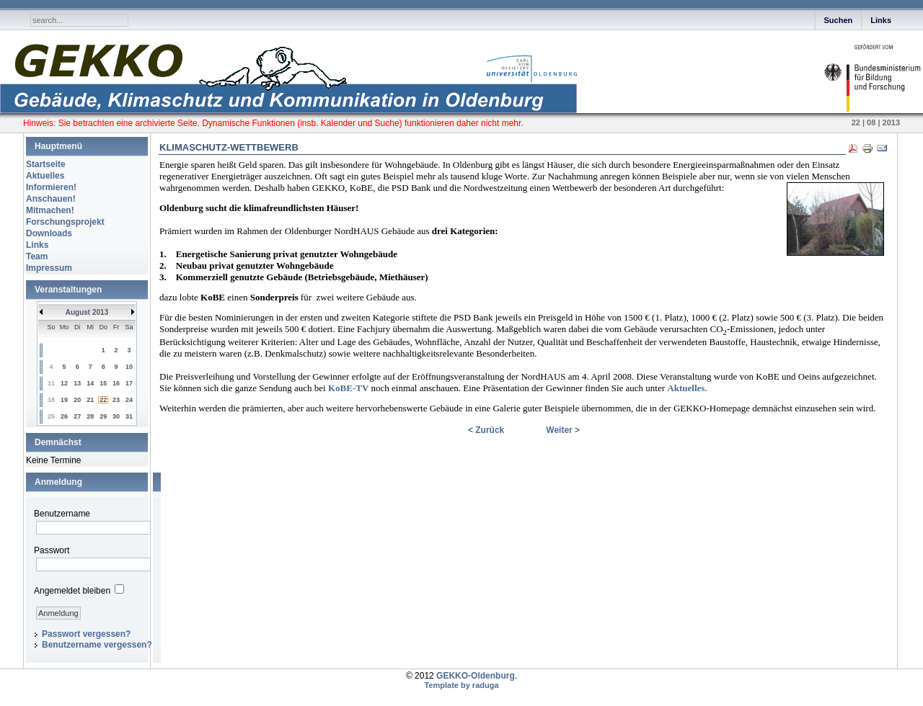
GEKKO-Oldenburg (475, 676)
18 (51, 399)
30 (116, 416)
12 (64, 383)
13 (77, 383)
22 (103, 399)
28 (90, 416)
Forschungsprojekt (65, 222)
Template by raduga (461, 685)
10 (129, 366)
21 (90, 399)
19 (64, 399)
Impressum (49, 268)
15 (103, 383)
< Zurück (486, 430)
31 (129, 416)
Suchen (838, 20)
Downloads (49, 233)
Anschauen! (51, 199)
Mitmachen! (50, 210)
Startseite (46, 164)
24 (129, 399)
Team (37, 256)
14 (90, 383)
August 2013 (87, 312)
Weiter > (563, 430)
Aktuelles (45, 176)
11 (51, 383)
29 (103, 416)
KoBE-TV (348, 388)
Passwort (51, 550)
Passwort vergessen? (86, 634)
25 (51, 416)
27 (77, 416)
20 (77, 399)
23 (116, 399)
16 (116, 383)
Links (880, 20)
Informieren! (51, 187)
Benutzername (62, 514)
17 (129, 383)
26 (64, 416)
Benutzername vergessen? (97, 645)
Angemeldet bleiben (72, 591)
